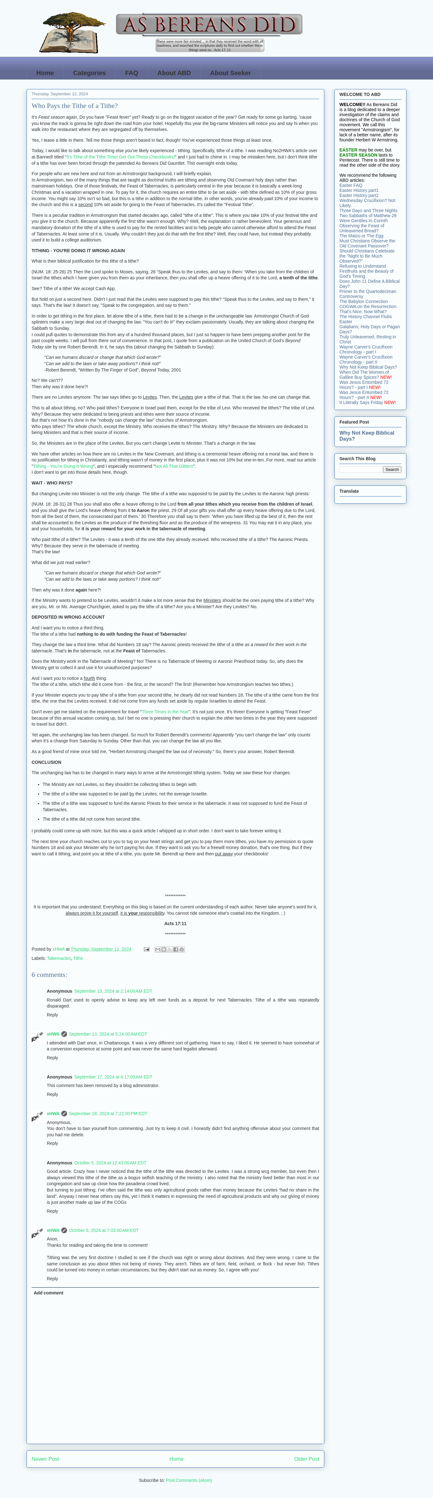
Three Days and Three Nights (368, 210)
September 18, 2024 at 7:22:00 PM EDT (108, 1113)
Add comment (48, 1292)
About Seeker (230, 72)
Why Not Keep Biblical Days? (368, 367)
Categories (89, 72)
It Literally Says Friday (361, 402)
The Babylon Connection (363, 301)
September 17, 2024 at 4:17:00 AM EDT (113, 1076)
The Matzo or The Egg (361, 235)
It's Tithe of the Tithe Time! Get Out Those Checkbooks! (120, 156)
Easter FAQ (350, 185)
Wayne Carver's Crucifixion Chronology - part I (366, 349)
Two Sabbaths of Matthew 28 (368, 215)
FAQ (131, 72)
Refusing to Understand (362, 266)
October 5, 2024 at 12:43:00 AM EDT (110, 1162)
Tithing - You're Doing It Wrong (63, 466)
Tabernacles (59, 958)
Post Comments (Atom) (189, 1480)
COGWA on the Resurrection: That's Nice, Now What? (368, 309)
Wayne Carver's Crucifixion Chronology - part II (366, 359)
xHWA (53, 1034)
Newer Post (45, 1459)
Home (45, 72)
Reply (52, 1014)
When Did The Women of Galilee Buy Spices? (364, 375)
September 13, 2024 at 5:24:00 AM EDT (108, 1034)
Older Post (306, 1459)
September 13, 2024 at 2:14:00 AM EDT (113, 991)
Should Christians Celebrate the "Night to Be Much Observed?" (366, 256)
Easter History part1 (359, 190)
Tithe (78, 958)
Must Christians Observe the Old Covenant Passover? (367, 243)
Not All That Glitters (174, 466)
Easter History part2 (359, 195)
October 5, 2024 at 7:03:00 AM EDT (104, 1230)
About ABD (174, 72)
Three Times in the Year (165, 711)
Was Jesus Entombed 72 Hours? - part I (363, 385)
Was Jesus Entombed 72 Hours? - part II (363, 395)
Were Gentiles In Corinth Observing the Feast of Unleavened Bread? (363, 225)
